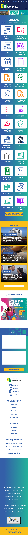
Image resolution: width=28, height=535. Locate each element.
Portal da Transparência (14, 446)
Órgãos (14, 430)
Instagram (15, 391)
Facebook (15, 385)
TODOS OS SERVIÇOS (14, 214)
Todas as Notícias (14, 286)
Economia (14, 408)
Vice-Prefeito (14, 417)
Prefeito (14, 414)
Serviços (14, 434)
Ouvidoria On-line (14, 453)
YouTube (15, 388)
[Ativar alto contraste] (16, 1)
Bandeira (14, 411)
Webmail (15, 395)
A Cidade (14, 404)
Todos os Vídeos (14, 369)
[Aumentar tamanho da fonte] (13, 1)
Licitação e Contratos (14, 450)
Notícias (14, 427)
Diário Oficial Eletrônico (14, 443)
